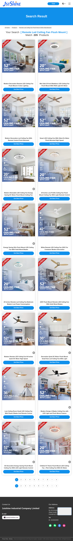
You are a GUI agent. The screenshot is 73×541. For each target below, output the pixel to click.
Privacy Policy (5, 538)
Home (7, 27)
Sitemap (10, 538)
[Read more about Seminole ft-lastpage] (56, 485)
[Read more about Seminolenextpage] (52, 485)
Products (14, 27)
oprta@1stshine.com (11, 517)
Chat (53, 3)
